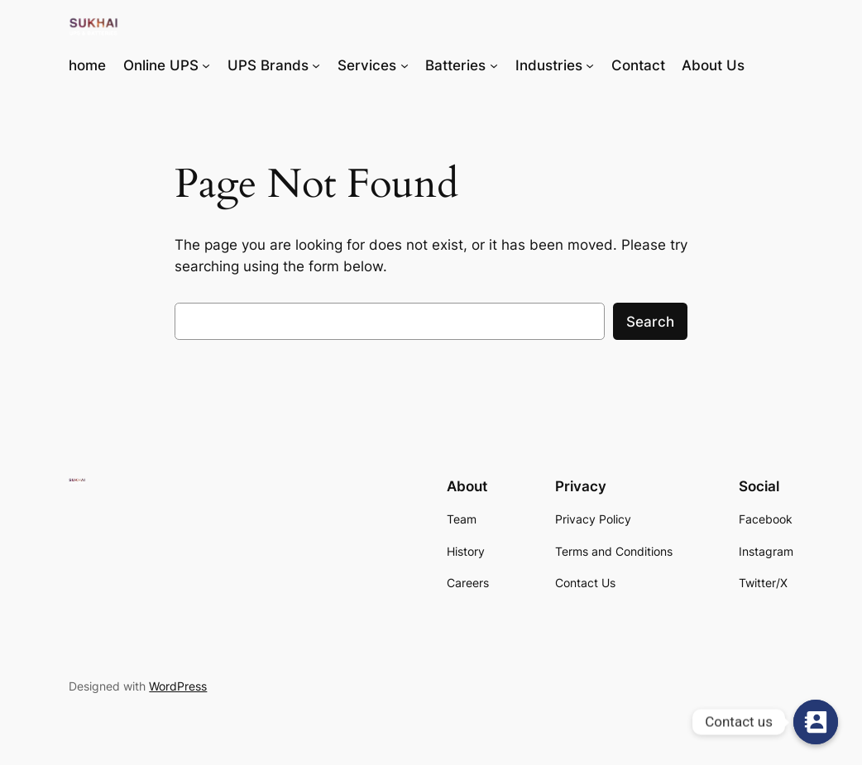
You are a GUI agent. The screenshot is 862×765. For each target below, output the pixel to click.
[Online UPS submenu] (206, 65)
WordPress (178, 686)
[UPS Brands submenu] (316, 65)
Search (650, 321)
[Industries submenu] (590, 65)
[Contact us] (815, 722)
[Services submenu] (404, 65)
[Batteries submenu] (494, 65)
